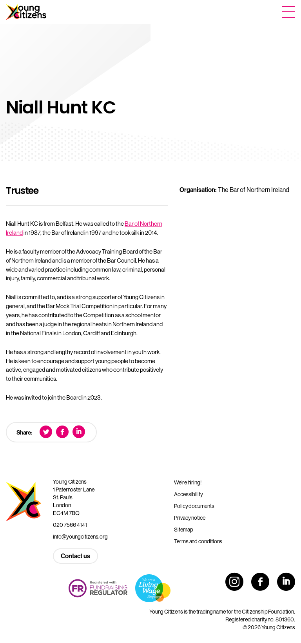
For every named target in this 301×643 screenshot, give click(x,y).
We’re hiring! (187, 482)
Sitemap (183, 529)
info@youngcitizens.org (80, 536)
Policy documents (194, 506)
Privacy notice (189, 517)
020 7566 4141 (70, 524)
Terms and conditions (198, 541)
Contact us (75, 556)
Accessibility (188, 494)
